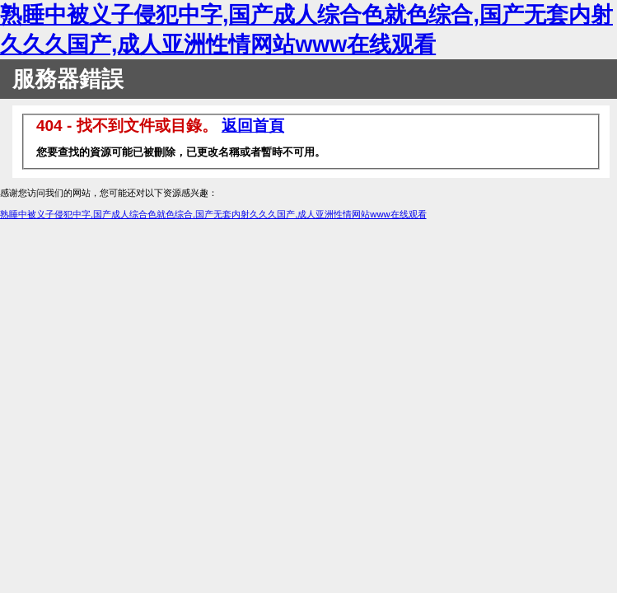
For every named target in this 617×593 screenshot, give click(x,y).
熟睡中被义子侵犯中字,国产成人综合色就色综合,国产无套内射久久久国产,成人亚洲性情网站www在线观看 (213, 214)
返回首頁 (253, 125)
